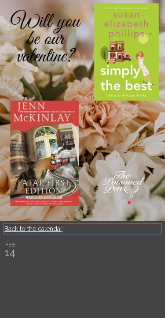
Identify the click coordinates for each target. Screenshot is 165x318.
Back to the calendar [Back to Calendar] (33, 228)
